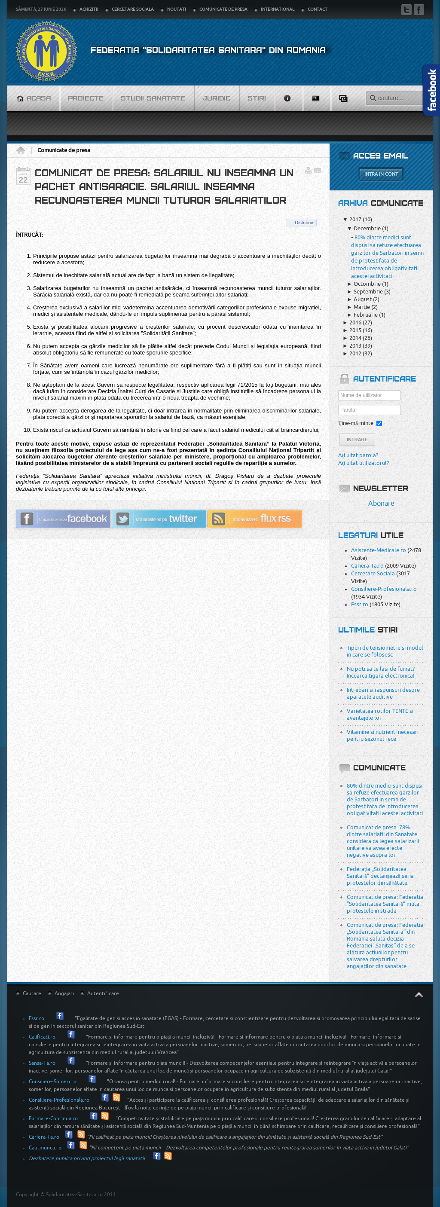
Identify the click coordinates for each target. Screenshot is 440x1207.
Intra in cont (381, 174)
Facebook (419, 9)
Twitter (406, 9)
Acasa (23, 150)
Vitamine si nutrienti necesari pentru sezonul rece (383, 735)
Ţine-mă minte (355, 423)
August (359, 299)
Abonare (381, 503)
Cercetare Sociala (373, 573)
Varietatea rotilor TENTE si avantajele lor (380, 714)
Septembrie (365, 291)
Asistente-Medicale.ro (378, 550)
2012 (351, 353)
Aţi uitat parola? (358, 455)
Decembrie (364, 228)
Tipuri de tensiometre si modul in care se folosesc (385, 651)
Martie (358, 307)
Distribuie (305, 222)
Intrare (357, 439)
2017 (351, 219)
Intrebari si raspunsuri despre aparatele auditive (383, 693)
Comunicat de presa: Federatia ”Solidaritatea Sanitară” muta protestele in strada (385, 904)
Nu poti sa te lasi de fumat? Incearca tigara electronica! (381, 672)
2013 (351, 345)
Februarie (362, 315)
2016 (351, 322)
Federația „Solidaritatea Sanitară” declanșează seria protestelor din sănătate (380, 876)
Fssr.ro (359, 604)
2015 (351, 330)
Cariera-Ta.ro (367, 565)
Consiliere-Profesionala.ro (384, 589)
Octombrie (364, 284)
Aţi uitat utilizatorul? (363, 463)
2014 (351, 338)
